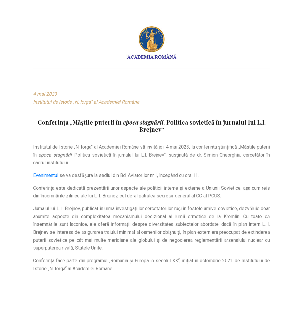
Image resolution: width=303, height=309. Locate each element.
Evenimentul (45, 175)
